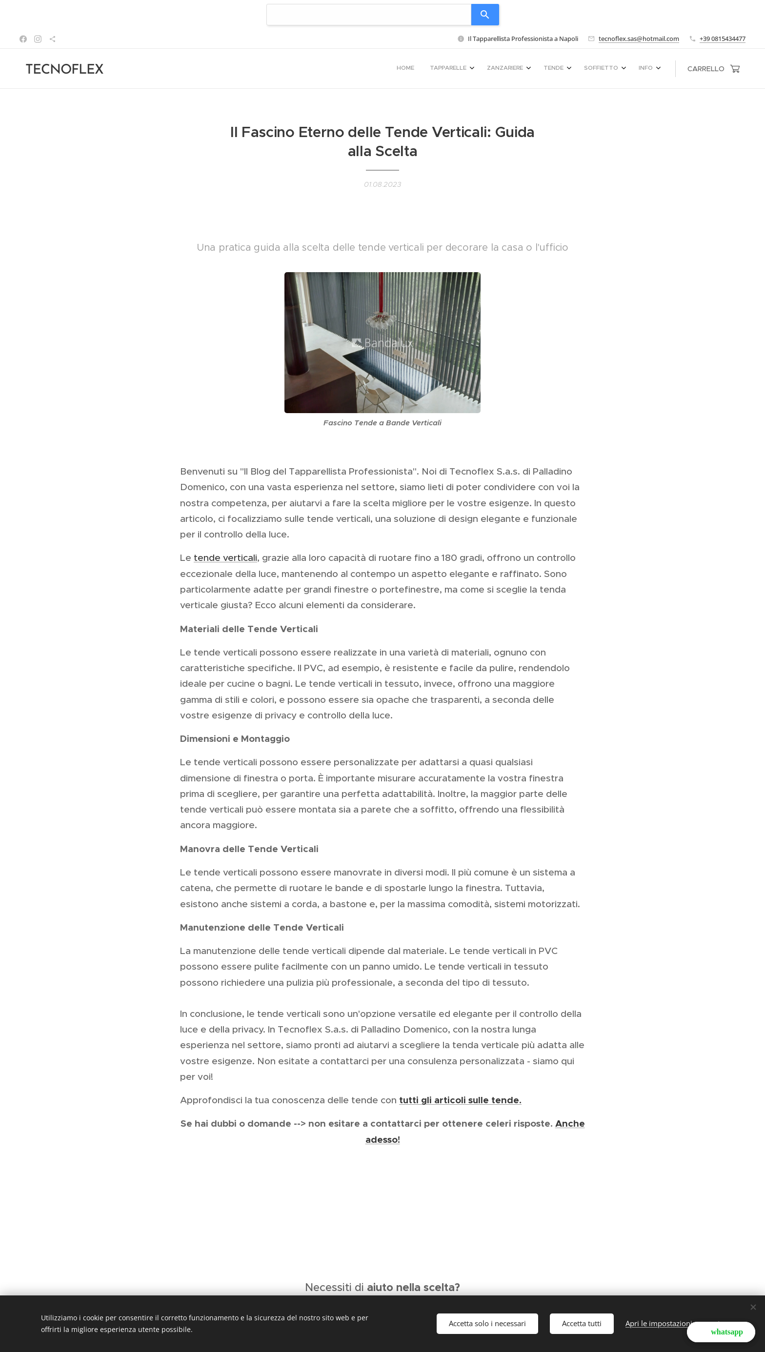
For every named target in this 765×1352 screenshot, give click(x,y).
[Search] (485, 14)
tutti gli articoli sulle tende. (460, 1100)
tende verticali (225, 557)
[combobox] (368, 14)
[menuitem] (558, 69)
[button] (721, 1332)
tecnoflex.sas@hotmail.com (639, 38)
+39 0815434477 (722, 38)
